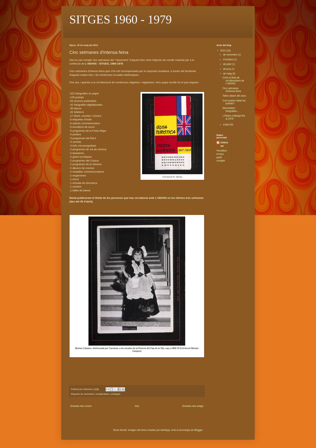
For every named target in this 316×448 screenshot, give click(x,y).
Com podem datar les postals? (234, 102)
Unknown (224, 144)
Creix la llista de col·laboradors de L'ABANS (233, 80)
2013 (223, 50)
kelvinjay (165, 430)
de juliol (227, 64)
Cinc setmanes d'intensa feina (231, 90)
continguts (115, 394)
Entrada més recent (80, 406)
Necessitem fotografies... (230, 109)
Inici (137, 406)
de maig (227, 73)
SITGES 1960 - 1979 (120, 19)
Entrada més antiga (192, 406)
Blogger (198, 430)
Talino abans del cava (234, 95)
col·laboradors (102, 394)
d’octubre (228, 59)
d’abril (226, 124)
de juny (227, 69)
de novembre (230, 54)
